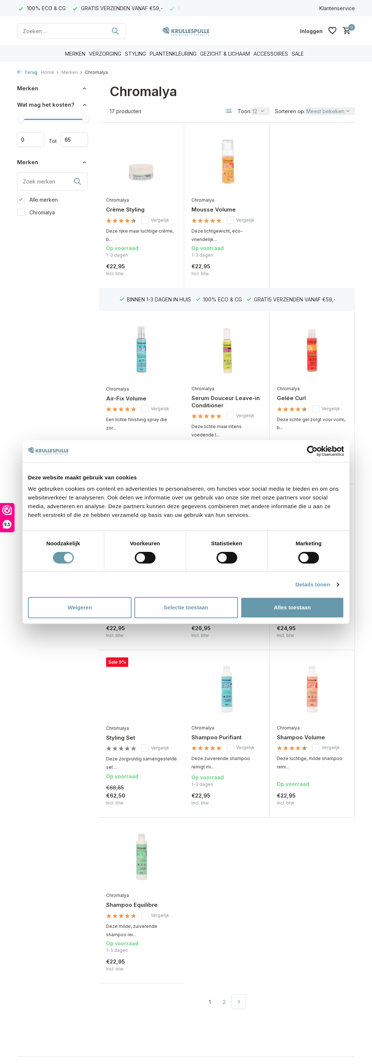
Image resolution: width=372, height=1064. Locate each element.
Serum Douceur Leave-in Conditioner (140, 379)
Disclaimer (29, 961)
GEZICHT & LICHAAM (225, 54)
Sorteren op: (290, 111)
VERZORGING (105, 54)
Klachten (27, 1019)
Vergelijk (155, 220)
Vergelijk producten (128, 971)
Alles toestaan (292, 607)
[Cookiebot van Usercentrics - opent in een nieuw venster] (312, 451)
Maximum (74, 139)
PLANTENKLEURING (173, 54)
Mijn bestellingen (124, 941)
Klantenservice (337, 8)
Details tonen (312, 584)
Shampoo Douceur (302, 376)
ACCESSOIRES (271, 54)
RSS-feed (82, 1054)
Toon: (244, 111)
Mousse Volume (213, 209)
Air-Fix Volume (297, 209)
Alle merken (37, 199)
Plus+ (62, 1054)
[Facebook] (281, 932)
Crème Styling (125, 209)
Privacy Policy (34, 971)
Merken (72, 72)
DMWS (41, 1054)
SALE (298, 54)
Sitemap (26, 1000)
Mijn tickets (117, 951)
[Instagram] (295, 932)
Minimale (30, 139)
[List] (229, 111)
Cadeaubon (31, 1009)
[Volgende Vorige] (238, 843)
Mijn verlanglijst (122, 961)
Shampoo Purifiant (131, 746)
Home (50, 72)
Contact (26, 941)
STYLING (135, 54)
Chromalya (36, 212)
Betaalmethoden (36, 980)
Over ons (28, 932)
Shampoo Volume (215, 746)
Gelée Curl (206, 375)
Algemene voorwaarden (46, 951)
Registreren (118, 932)
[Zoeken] (71, 31)
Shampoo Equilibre (302, 746)
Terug (27, 72)
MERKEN (75, 54)
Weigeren (80, 607)
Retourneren (32, 990)
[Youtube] (308, 932)
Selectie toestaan (186, 607)
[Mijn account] (311, 31)
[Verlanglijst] (332, 31)
